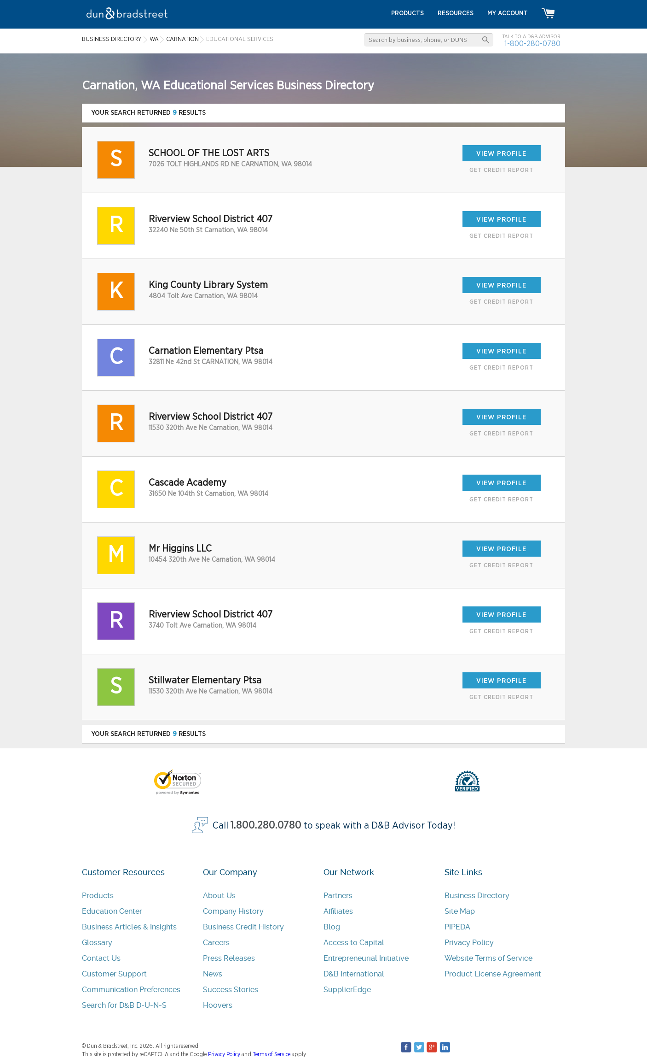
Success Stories (230, 989)
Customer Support (114, 974)
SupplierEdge (347, 989)
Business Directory (477, 895)
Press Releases (229, 958)
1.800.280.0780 (266, 825)
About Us (219, 895)
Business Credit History (243, 927)
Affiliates (338, 911)
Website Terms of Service (488, 958)
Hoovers (217, 1005)
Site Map (460, 911)
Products (98, 895)
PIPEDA (457, 927)
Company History (233, 911)
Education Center (112, 911)
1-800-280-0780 (532, 43)
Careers (216, 942)
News (212, 974)
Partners (338, 895)
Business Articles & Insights (129, 927)
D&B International (354, 974)
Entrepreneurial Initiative (366, 958)
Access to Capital (354, 942)
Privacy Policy (469, 942)
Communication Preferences (131, 989)
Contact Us (101, 958)
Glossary (97, 942)
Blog (332, 927)
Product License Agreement (493, 974)
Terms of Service (271, 1054)
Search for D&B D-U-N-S (124, 1005)
